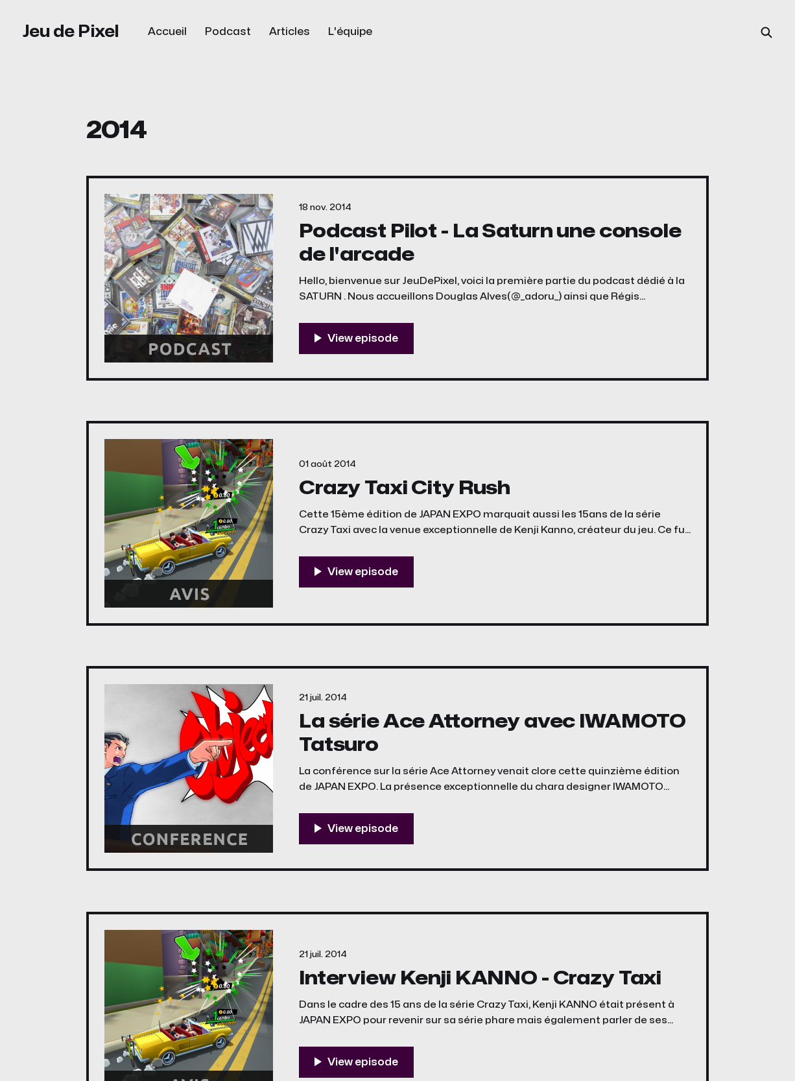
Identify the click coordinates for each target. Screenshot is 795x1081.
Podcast (228, 32)
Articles (289, 32)
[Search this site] (766, 32)
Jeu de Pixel (71, 31)
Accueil (167, 32)
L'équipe (350, 32)
